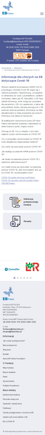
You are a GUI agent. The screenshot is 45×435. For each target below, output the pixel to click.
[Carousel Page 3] (21, 278)
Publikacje (7, 408)
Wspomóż (7, 350)
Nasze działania (9, 372)
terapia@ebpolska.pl (12, 331)
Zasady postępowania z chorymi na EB (18, 413)
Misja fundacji (8, 368)
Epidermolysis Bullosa (11, 395)
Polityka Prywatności (11, 386)
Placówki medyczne (11, 399)
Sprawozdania (8, 381)
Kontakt (6, 354)
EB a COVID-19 (9, 421)
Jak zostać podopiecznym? (14, 341)
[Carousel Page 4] (24, 278)
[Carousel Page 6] (31, 278)
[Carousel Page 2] (18, 278)
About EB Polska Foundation (14, 359)
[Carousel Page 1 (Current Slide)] (14, 278)
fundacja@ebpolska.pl (14, 41)
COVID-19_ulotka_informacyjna (14, 177)
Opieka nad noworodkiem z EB (15, 417)
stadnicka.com (37, 431)
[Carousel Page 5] (27, 278)
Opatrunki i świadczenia (12, 404)
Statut (5, 377)
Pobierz (31, 177)
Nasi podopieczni (10, 345)
